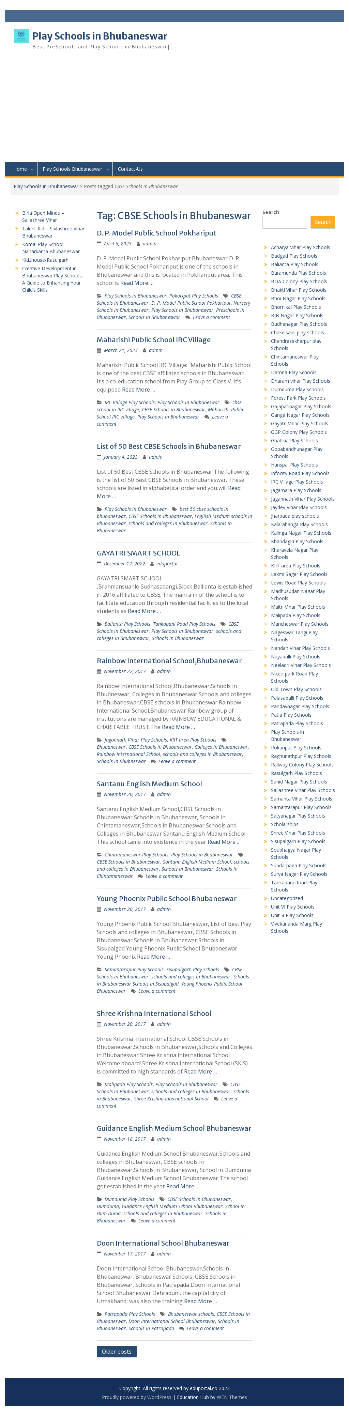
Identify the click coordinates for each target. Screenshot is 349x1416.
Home (20, 169)
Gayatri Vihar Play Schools (299, 423)
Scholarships (285, 824)
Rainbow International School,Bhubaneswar (169, 660)
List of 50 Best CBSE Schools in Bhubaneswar (169, 446)
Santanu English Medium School (149, 783)
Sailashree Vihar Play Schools (303, 790)
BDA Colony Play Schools (299, 281)
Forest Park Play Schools (298, 398)
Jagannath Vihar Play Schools (136, 739)
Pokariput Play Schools (193, 295)
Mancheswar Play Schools (300, 624)
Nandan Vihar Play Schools (300, 648)
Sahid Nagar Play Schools (299, 781)
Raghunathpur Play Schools (301, 756)
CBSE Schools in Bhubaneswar (173, 409)
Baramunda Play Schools (298, 273)
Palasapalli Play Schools (297, 698)
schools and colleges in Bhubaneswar (168, 523)
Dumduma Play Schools (129, 1199)
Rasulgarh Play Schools (296, 773)
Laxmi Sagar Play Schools (299, 574)
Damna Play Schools (294, 372)
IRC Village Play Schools (130, 402)
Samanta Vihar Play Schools (301, 798)
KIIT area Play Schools (193, 739)
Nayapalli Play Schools (295, 656)
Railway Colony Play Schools (302, 764)
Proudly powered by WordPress (136, 1397)
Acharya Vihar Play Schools (300, 247)
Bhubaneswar (111, 747)
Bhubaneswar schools (191, 1314)
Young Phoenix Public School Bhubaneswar (167, 898)
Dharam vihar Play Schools (300, 381)
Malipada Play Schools (129, 1084)
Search (270, 212)
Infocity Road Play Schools (300, 473)
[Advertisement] (174, 110)
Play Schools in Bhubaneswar (99, 36)
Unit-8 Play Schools (292, 915)
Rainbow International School (128, 754)
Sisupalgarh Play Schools (192, 969)
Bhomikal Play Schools (296, 307)
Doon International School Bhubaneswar (163, 1243)
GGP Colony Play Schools (299, 432)
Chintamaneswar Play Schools (136, 854)
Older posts (117, 1351)
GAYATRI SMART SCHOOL (138, 553)
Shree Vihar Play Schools (298, 832)
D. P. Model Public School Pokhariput (156, 233)
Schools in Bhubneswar (121, 761)
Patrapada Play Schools (130, 1314)
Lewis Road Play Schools (298, 582)
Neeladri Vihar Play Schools (301, 665)
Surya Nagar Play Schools (299, 874)
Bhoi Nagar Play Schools (298, 298)
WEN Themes (232, 1397)
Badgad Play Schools (294, 256)
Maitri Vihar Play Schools (298, 607)
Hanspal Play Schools (294, 464)
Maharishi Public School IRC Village (154, 339)
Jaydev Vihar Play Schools (299, 507)
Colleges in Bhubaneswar (221, 747)
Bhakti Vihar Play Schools (299, 290)
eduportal (167, 563)
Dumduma (108, 1206)
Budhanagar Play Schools (299, 324)
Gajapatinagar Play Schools (301, 406)
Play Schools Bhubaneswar (72, 169)
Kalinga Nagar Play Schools (301, 533)
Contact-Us (130, 169)
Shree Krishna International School (154, 1013)
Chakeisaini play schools (297, 332)
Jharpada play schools (295, 516)
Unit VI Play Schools (293, 906)
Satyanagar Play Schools (298, 815)
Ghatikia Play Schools (294, 440)
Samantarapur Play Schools (134, 969)
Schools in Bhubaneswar (154, 317)
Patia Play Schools (291, 715)
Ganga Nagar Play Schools (300, 415)
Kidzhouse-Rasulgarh (45, 260)
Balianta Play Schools (127, 624)
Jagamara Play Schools (296, 490)
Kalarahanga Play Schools (299, 524)
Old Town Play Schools (296, 689)
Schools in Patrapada (151, 1328)
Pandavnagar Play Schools (300, 706)
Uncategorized (287, 898)
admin (149, 243)
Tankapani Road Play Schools (184, 624)
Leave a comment (211, 317)
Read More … (136, 283)
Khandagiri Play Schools (297, 541)
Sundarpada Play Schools (299, 865)
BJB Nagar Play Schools (297, 315)
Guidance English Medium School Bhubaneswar (174, 1128)
